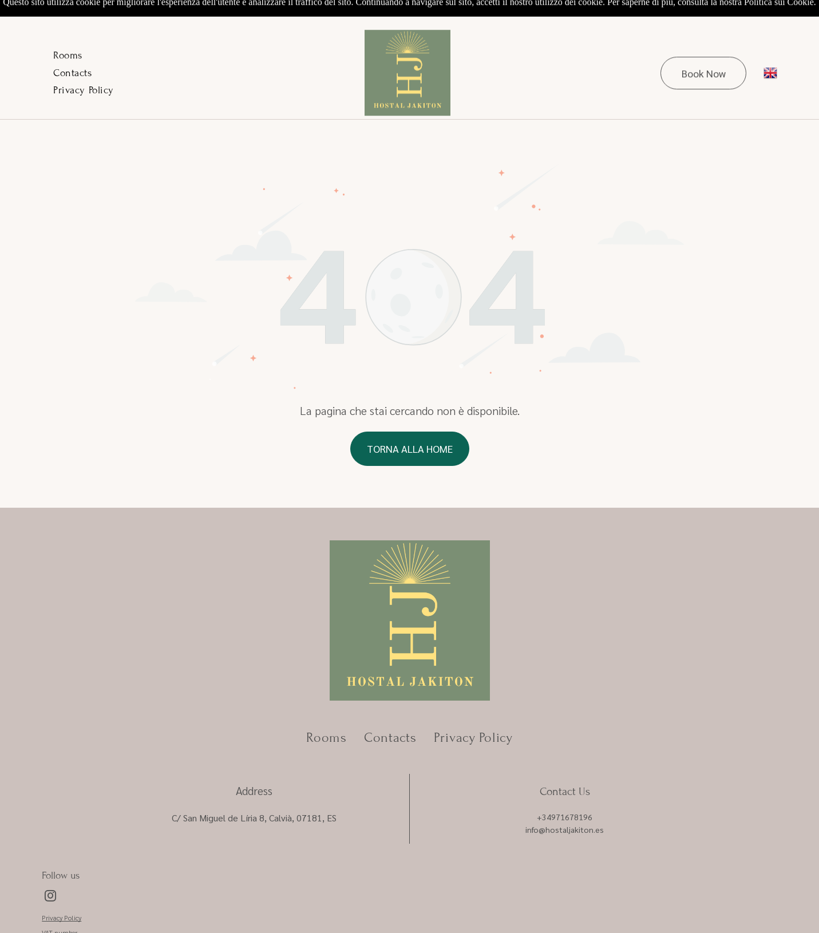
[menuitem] (68, 29)
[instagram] (50, 869)
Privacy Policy (61, 889)
